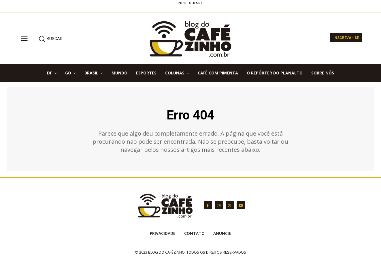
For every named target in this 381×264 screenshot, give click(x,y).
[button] (50, 38)
